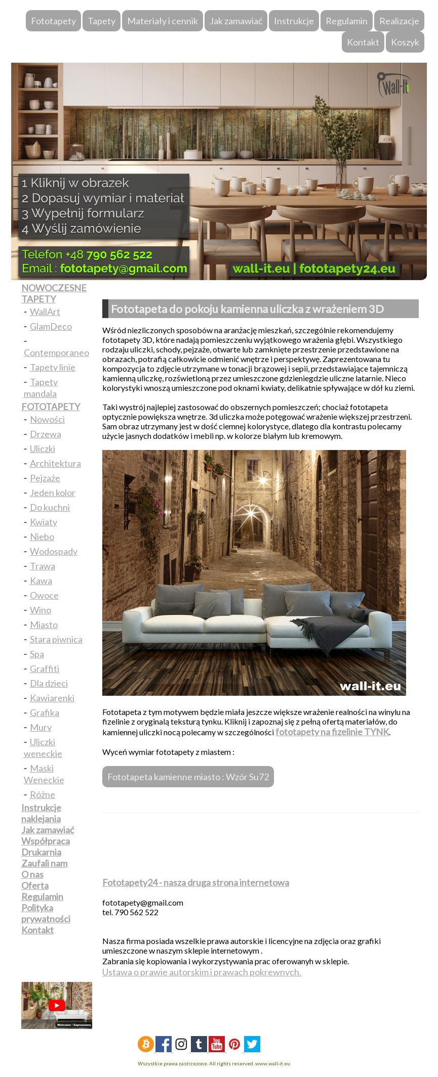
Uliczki (42, 448)
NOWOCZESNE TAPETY (54, 293)
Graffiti (44, 668)
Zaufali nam (44, 863)
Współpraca (45, 840)
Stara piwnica (56, 639)
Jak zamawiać (236, 20)
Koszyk (405, 42)
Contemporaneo (56, 352)
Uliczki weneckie (43, 747)
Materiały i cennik (162, 20)
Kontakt (363, 42)
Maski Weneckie (44, 773)
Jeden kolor (52, 492)
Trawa (42, 565)
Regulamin (347, 20)
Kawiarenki (52, 697)
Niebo (42, 536)
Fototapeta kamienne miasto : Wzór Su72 (188, 776)
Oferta (35, 885)
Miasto (44, 624)
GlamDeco (51, 326)
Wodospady (53, 551)
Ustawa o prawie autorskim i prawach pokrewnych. (201, 971)
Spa (37, 653)
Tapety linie (52, 367)
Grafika (44, 712)
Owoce (44, 595)
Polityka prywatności (45, 913)
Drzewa (45, 433)
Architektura (55, 463)
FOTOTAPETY (50, 406)
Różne (42, 794)
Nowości (47, 419)
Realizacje (399, 20)
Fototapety (53, 20)
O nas (32, 874)
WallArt (45, 311)
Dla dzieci (49, 683)
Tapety (101, 20)
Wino (40, 609)
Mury (41, 727)
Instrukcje (294, 20)
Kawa (41, 580)
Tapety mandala (41, 387)
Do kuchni (50, 507)
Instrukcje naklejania (41, 813)
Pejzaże (45, 477)
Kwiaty (43, 521)
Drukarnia (41, 852)
